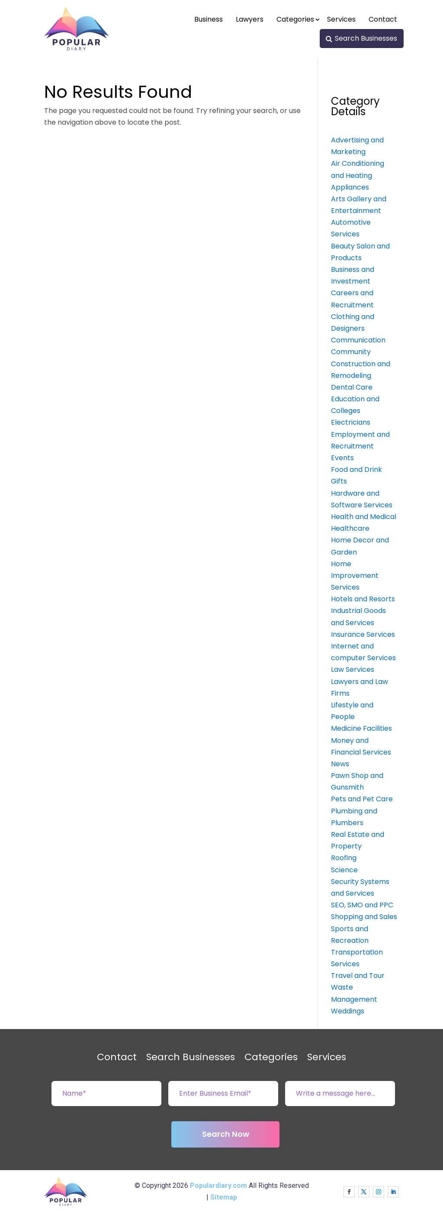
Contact (383, 19)
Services (341, 19)
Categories (295, 19)
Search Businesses (366, 38)
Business (208, 19)
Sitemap (223, 1197)
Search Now (225, 1134)
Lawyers (249, 19)
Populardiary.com (218, 1185)
